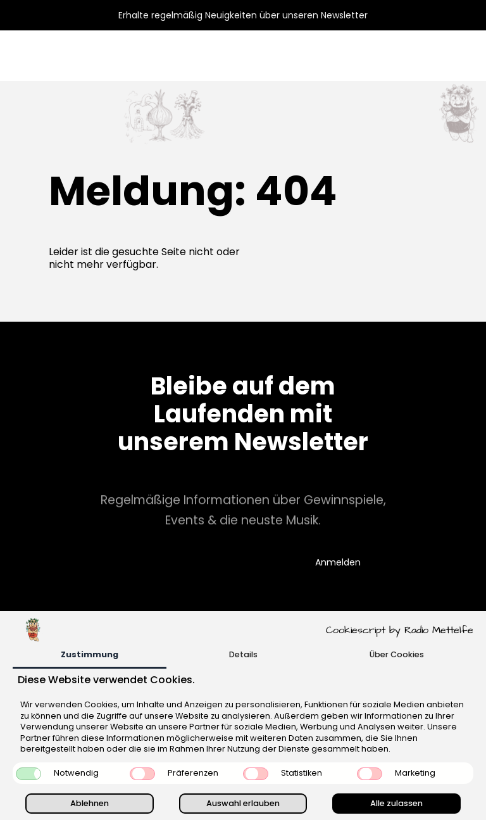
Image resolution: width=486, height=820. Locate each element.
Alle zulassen (396, 803)
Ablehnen (89, 803)
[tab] (89, 656)
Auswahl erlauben (243, 803)
